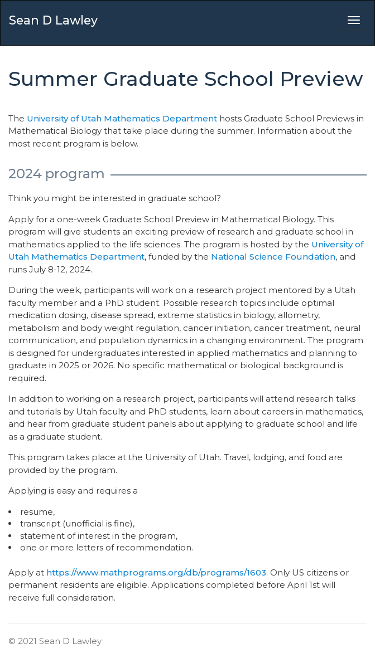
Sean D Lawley (53, 20)
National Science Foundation (273, 256)
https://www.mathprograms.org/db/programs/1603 (156, 572)
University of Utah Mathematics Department (122, 118)
